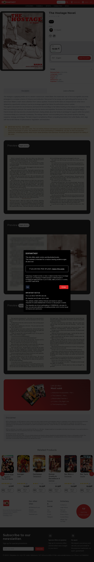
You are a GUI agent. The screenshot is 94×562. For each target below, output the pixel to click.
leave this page (58, 269)
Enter (64, 287)
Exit (28, 287)
